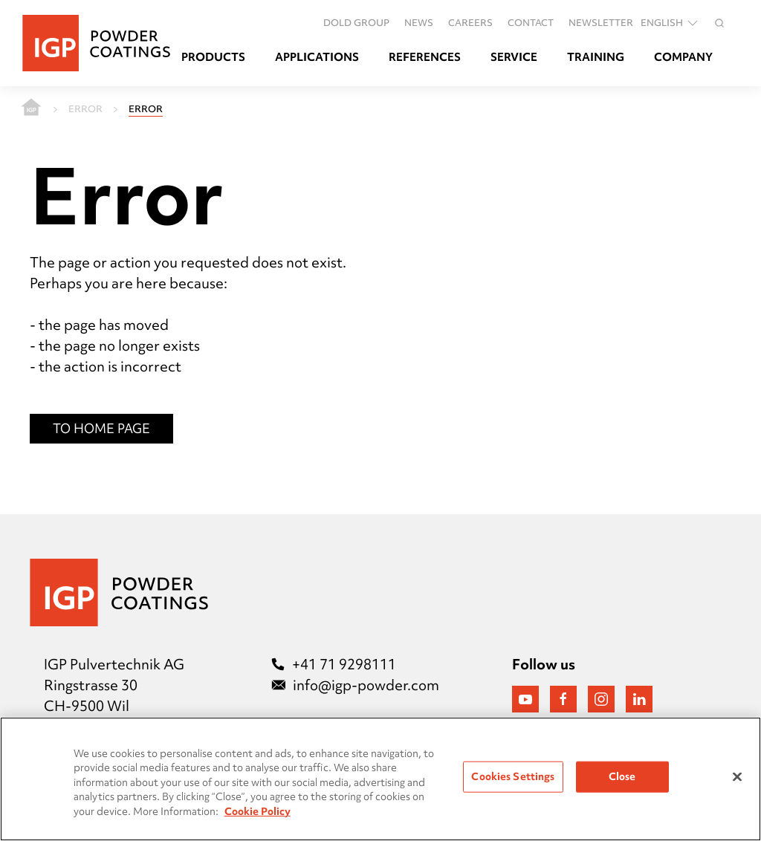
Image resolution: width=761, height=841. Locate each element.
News (418, 22)
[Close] (737, 777)
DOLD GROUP (356, 22)
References (425, 57)
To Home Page (101, 428)
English (670, 23)
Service (513, 57)
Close (622, 776)
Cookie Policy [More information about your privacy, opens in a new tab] (257, 811)
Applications (317, 57)
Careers (470, 22)
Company (683, 57)
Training (595, 57)
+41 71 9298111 (333, 664)
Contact (531, 22)
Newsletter (601, 22)
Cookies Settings (512, 776)
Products (213, 57)
